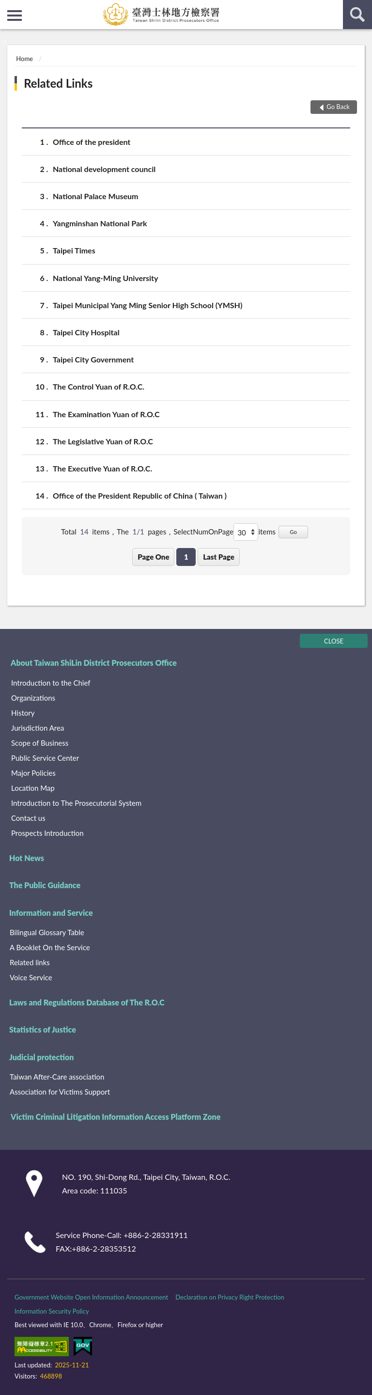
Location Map (33, 788)
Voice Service (31, 977)
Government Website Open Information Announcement (91, 1297)
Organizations (33, 697)
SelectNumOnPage (203, 531)
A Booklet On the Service (50, 947)
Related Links (58, 83)
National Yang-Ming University (105, 277)
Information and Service (51, 912)
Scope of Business (39, 742)
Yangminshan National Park (100, 223)
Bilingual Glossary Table (47, 932)
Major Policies (33, 772)
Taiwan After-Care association (57, 1076)
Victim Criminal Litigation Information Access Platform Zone (115, 1116)
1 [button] (186, 556)
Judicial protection (41, 1057)
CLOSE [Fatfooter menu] (333, 641)
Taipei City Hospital (86, 332)
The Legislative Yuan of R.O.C (103, 441)
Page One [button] (153, 556)
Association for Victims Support (60, 1091)
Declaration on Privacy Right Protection (229, 1297)
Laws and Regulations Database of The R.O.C (86, 1002)
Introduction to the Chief (51, 682)
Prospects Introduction (47, 833)
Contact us (28, 818)
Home (24, 59)
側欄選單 (14, 15)
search (357, 14)
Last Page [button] (218, 556)
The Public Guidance (44, 885)
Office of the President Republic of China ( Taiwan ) (140, 495)
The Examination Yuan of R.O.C (106, 414)
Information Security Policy (52, 1311)
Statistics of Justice (42, 1029)
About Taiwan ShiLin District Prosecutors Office (94, 662)
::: (7, 7)
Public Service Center (45, 757)
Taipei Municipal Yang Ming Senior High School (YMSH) (147, 305)
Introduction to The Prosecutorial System (76, 803)
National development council (104, 168)
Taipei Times (74, 250)
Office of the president (91, 141)
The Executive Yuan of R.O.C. (102, 468)
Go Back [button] (338, 106)
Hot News (26, 857)
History (22, 712)
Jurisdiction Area (37, 727)
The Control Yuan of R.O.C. (98, 386)
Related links (30, 962)
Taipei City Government (93, 359)
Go (293, 532)
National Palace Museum (96, 196)
